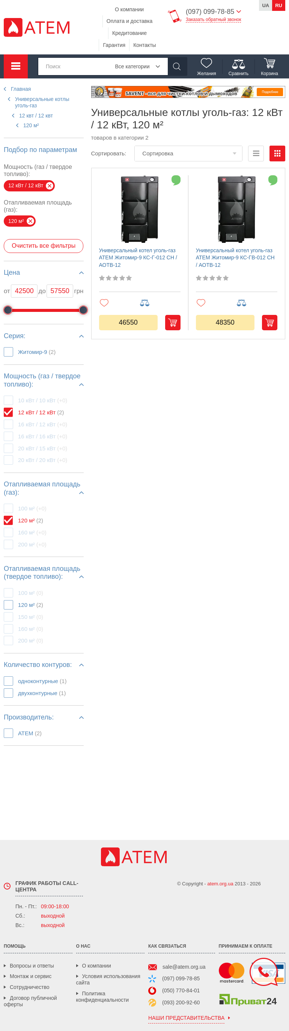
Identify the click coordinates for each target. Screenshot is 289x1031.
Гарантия (114, 45)
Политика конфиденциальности (102, 996)
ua (265, 5)
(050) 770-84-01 (181, 990)
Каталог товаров (16, 66)
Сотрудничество (29, 987)
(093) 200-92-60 (181, 1002)
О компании (129, 9)
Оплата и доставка (129, 21)
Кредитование (129, 33)
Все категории (132, 66)
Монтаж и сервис (30, 976)
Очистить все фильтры (43, 245)
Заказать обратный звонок (213, 19)
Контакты (144, 45)
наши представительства (186, 1018)
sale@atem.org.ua (184, 967)
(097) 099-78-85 (181, 978)
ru (278, 5)
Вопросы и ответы (32, 966)
